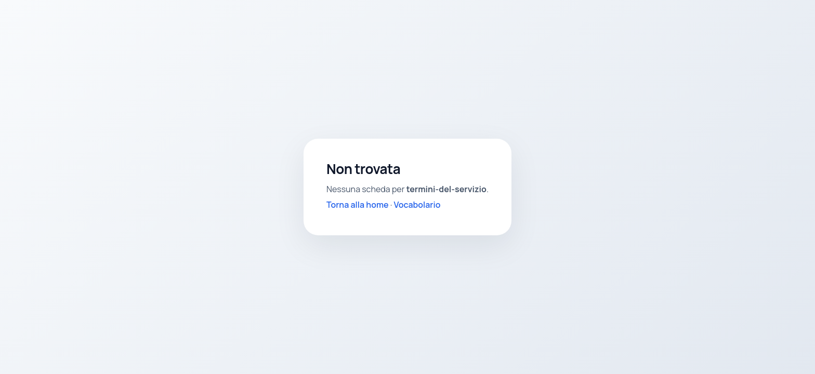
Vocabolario (417, 204)
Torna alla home (357, 204)
